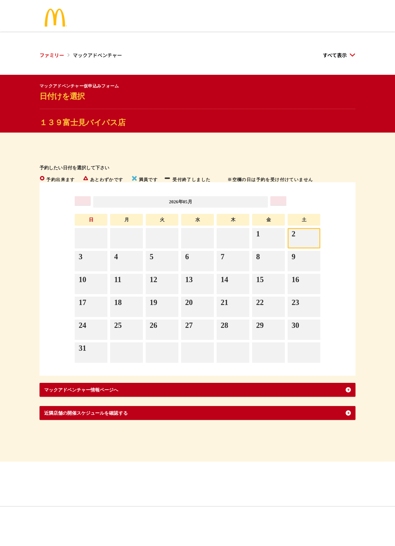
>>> (303, 201)
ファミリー (52, 55)
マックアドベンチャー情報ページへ (94, 400)
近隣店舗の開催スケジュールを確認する (100, 429)
